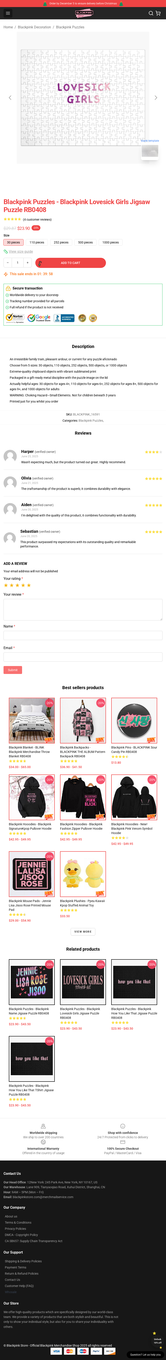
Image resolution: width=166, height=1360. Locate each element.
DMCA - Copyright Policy (21, 1235)
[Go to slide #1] (71, 173)
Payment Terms (15, 1267)
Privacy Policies (15, 1228)
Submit (13, 670)
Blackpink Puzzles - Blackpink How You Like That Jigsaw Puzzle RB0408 (134, 1013)
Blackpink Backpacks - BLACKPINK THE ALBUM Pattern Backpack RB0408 (82, 752)
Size (6, 235)
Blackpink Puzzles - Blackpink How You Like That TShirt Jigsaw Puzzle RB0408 (31, 1090)
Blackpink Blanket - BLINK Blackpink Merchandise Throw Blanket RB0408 (29, 752)
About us (11, 1216)
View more (83, 931)
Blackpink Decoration (34, 27)
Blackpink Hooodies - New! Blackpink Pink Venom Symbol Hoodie (131, 828)
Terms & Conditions (18, 1222)
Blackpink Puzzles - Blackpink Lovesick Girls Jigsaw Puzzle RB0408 (80, 1013)
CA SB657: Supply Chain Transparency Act (33, 1241)
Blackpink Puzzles (70, 27)
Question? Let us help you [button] (145, 1354)
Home (8, 27)
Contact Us (12, 1279)
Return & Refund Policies (21, 1273)
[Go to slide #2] (94, 173)
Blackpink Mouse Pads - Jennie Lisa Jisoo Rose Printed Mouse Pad (30, 905)
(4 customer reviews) (37, 219)
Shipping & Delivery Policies (23, 1261)
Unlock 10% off (158, 1341)
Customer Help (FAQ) (19, 1286)
